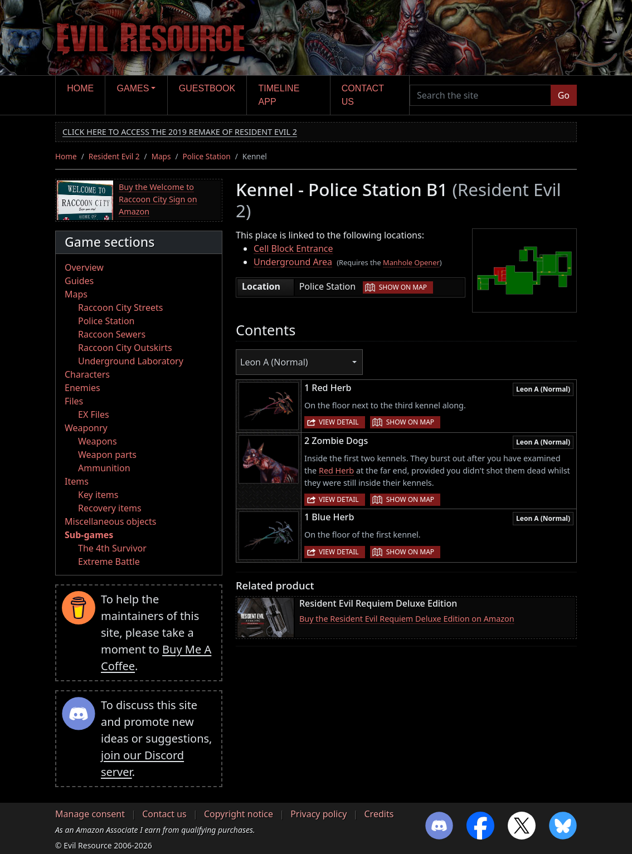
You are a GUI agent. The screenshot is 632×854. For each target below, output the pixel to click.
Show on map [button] (403, 287)
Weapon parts (107, 454)
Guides (79, 281)
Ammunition (104, 468)
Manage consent (90, 814)
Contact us (363, 95)
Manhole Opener (411, 262)
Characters (87, 374)
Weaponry (86, 428)
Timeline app (279, 95)
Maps (161, 156)
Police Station (207, 156)
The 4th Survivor (112, 548)
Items (77, 481)
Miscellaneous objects (110, 521)
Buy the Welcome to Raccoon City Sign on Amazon (158, 199)
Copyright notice (238, 814)
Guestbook (207, 88)
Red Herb (336, 470)
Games (133, 88)
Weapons (97, 441)
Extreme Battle (109, 561)
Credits (378, 814)
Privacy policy (318, 814)
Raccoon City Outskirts (125, 347)
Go (564, 95)
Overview (84, 267)
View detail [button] (339, 422)
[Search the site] (480, 95)
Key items (98, 495)
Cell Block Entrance (293, 248)
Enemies (82, 388)
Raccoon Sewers (111, 334)
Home (80, 88)
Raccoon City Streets (120, 307)
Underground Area (293, 262)
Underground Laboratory (130, 361)
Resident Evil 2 (114, 156)
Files (74, 401)
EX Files (93, 414)
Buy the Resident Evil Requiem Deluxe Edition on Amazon (406, 618)
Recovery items (110, 508)
